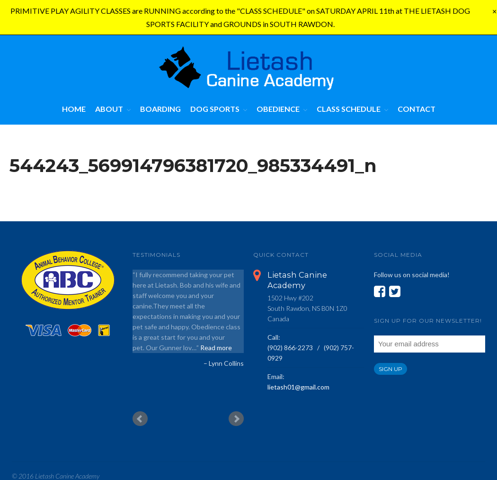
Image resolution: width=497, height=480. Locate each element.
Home (74, 108)
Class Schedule (349, 108)
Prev (140, 418)
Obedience (278, 108)
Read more (216, 348)
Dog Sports (215, 108)
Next (236, 418)
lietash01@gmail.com (298, 387)
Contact (416, 108)
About (109, 108)
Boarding (160, 108)
